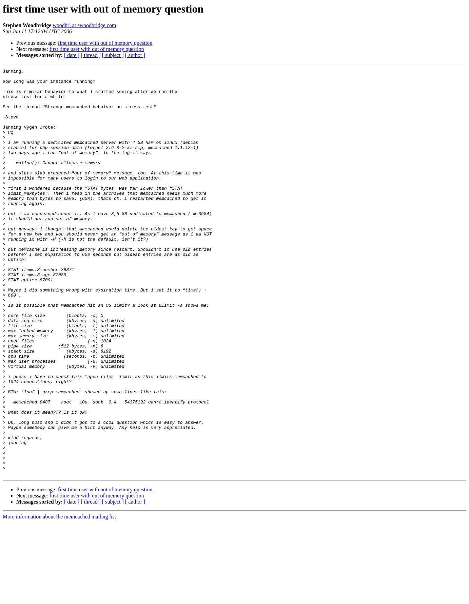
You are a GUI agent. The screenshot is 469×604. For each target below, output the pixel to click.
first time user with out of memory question (105, 43)
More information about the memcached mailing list (59, 598)
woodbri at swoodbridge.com (84, 25)
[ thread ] (91, 55)
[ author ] (135, 55)
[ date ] (71, 55)
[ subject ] (113, 55)
